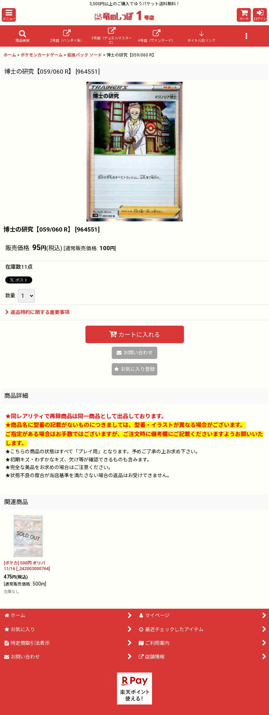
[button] (9, 15)
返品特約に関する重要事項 (37, 312)
